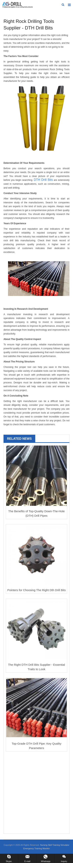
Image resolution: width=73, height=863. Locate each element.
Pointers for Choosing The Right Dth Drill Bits (36, 590)
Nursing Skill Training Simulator (54, 845)
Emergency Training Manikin (36, 848)
